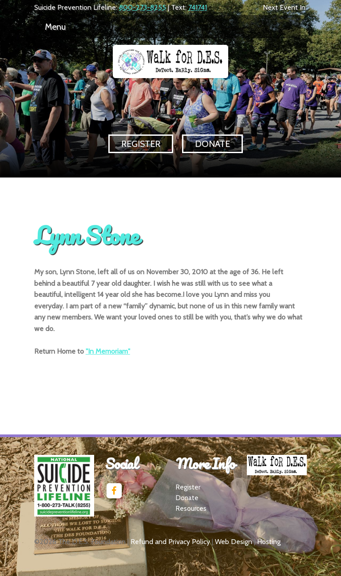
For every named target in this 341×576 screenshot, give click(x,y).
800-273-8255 (142, 7)
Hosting (269, 541)
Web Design (233, 541)
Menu (55, 26)
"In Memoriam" (108, 351)
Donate (212, 143)
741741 (197, 7)
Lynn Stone (86, 235)
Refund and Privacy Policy (170, 541)
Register (140, 143)
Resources (191, 509)
